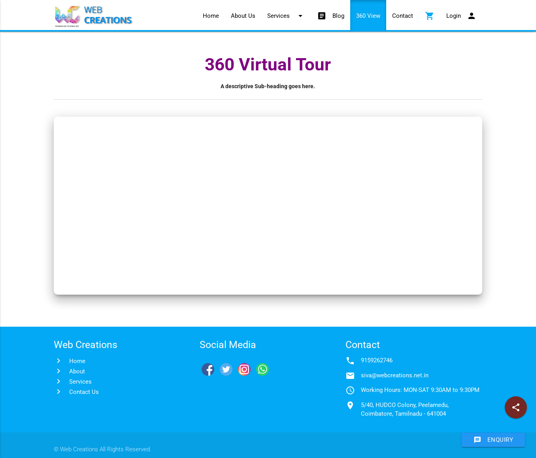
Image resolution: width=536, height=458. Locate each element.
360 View (368, 15)
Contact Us (84, 392)
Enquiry (493, 440)
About (77, 371)
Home (211, 15)
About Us (243, 15)
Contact (402, 15)
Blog (330, 16)
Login (461, 16)
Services (286, 16)
